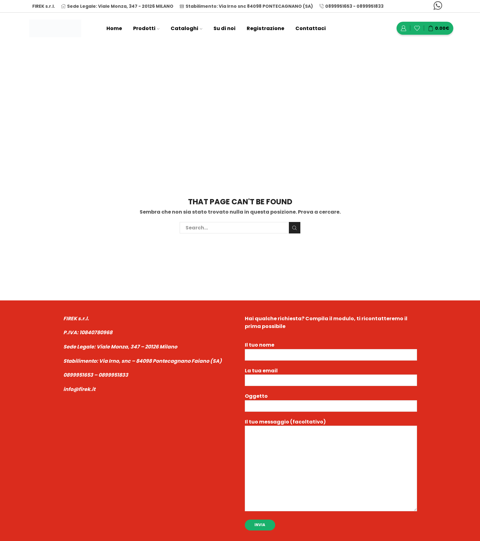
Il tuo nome (331, 349)
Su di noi (224, 28)
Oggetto (331, 401)
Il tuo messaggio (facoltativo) (331, 465)
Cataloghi (186, 28)
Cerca (294, 228)
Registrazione (265, 28)
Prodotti (146, 28)
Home (114, 28)
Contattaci (310, 28)
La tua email (331, 375)
